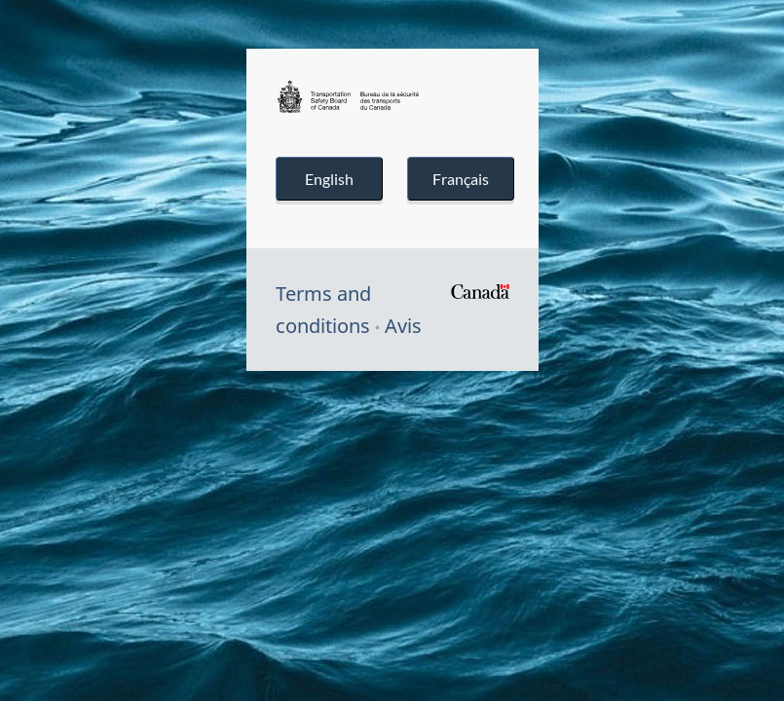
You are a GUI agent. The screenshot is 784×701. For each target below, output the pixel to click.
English (329, 178)
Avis (403, 326)
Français (460, 178)
